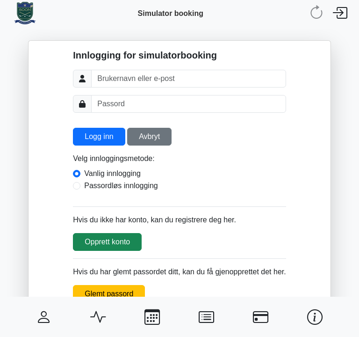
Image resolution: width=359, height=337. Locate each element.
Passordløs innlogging (121, 186)
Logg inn (99, 136)
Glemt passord (109, 294)
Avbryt (149, 136)
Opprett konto (107, 242)
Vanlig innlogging (112, 173)
